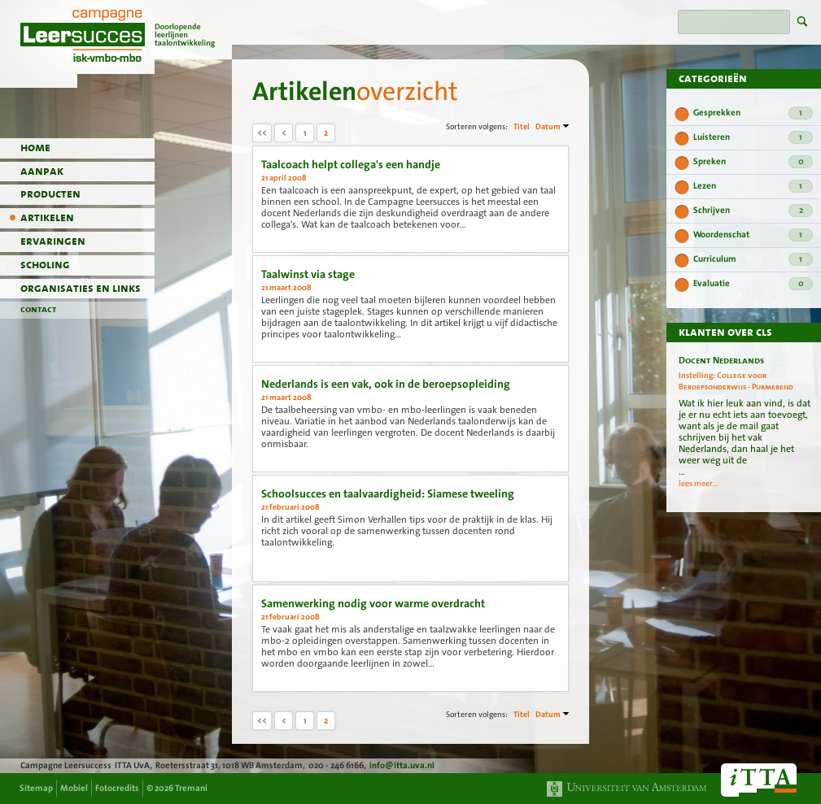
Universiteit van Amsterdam (627, 789)
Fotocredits (117, 788)
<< (262, 133)
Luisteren (753, 137)
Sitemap (36, 788)
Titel (521, 126)
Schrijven (753, 210)
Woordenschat (753, 234)
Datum (548, 126)
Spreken (753, 161)
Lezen (753, 186)
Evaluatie (753, 283)
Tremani (191, 788)
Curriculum (753, 259)
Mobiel (74, 788)
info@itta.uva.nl (402, 765)
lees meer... (698, 484)
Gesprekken (753, 113)
